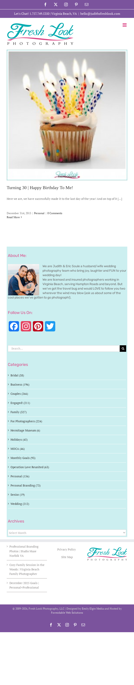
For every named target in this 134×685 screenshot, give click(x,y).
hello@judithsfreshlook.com (100, 13)
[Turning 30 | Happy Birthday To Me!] (67, 115)
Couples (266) (19, 394)
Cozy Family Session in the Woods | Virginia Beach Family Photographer (27, 569)
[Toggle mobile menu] (125, 25)
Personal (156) (20, 476)
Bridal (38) (17, 375)
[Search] (123, 348)
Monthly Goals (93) (23, 458)
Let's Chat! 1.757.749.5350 (31, 13)
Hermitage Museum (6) (25, 430)
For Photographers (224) (26, 421)
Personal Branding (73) (25, 485)
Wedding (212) (20, 504)
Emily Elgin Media (93, 608)
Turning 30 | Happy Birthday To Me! (40, 187)
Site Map (67, 557)
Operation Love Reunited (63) (30, 467)
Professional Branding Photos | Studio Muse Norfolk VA (23, 550)
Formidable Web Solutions (67, 612)
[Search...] (64, 348)
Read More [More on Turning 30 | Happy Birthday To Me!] (13, 217)
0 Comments (54, 213)
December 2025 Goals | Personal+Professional (24, 585)
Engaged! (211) (20, 403)
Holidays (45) (19, 439)
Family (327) (19, 412)
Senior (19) (18, 495)
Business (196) (20, 384)
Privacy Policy (67, 549)
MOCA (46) (18, 449)
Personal (39, 213)
